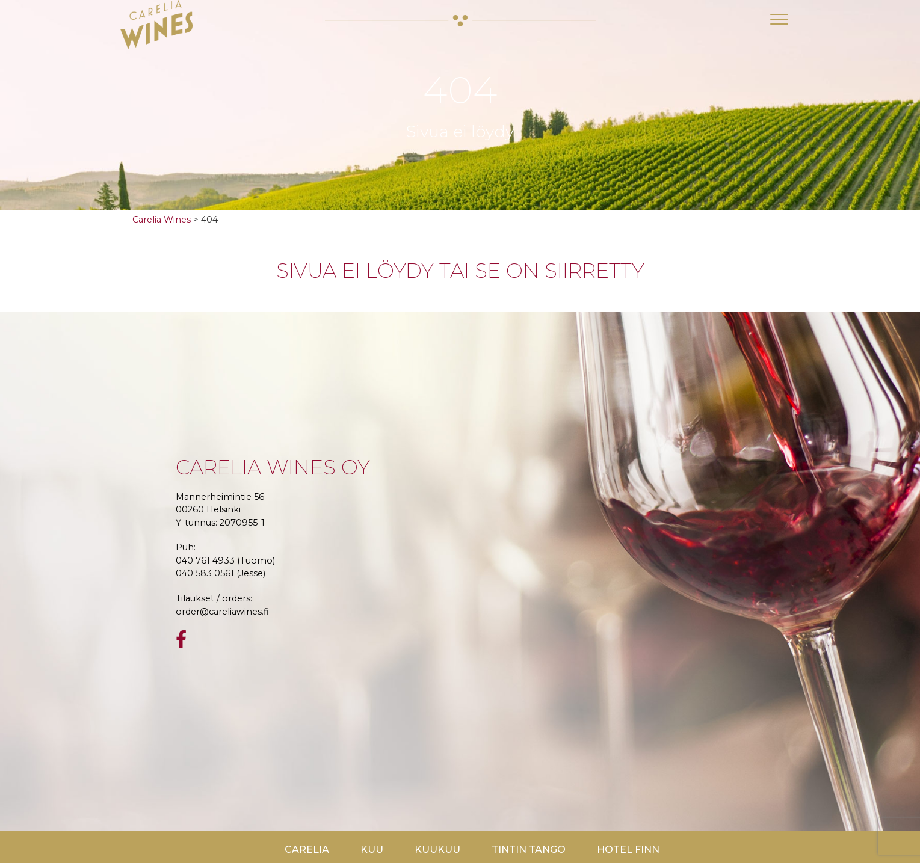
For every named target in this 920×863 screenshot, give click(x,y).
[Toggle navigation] (779, 19)
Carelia (307, 849)
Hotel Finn (628, 849)
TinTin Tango (529, 849)
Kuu (371, 849)
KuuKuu (437, 849)
